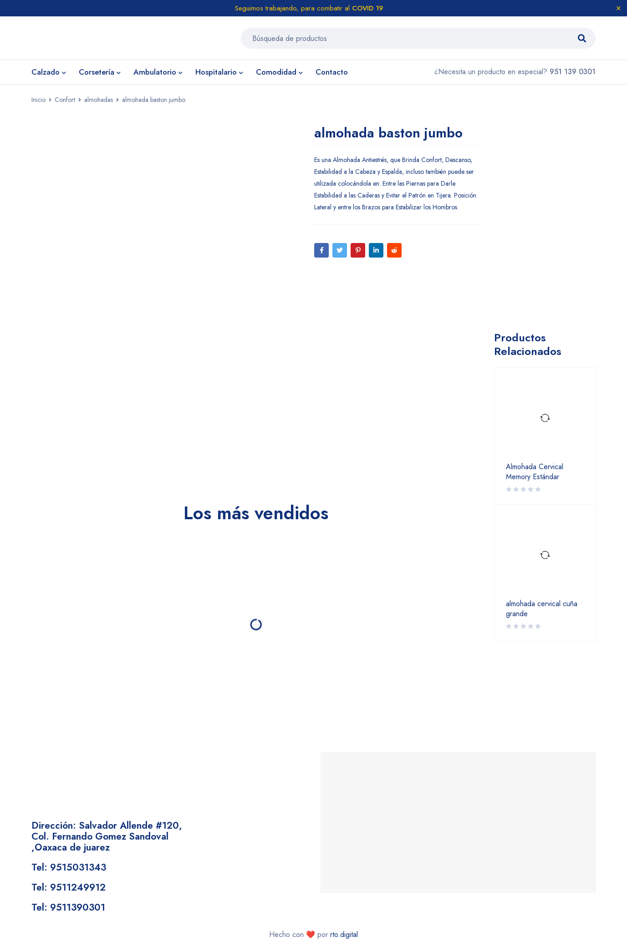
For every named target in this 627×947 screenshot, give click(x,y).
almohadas (98, 101)
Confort (65, 101)
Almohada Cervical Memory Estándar (534, 474)
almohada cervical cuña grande (541, 611)
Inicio (38, 101)
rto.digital (344, 936)
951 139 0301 (573, 74)
